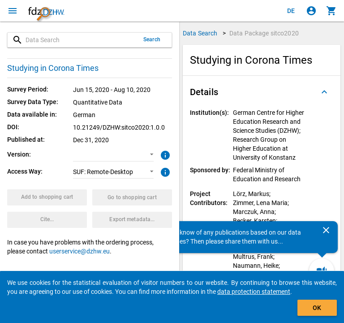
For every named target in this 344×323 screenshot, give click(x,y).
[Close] (326, 230)
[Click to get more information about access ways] (164, 171)
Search (151, 39)
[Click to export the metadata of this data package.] (132, 220)
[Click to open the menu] (13, 11)
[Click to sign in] (311, 11)
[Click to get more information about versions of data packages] (164, 154)
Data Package (264, 33)
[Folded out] (324, 92)
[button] (113, 155)
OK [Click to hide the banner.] (317, 307)
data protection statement (253, 291)
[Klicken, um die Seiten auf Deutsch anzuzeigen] (291, 11)
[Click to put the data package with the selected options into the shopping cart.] (47, 197)
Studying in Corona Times (53, 68)
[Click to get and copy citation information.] (47, 220)
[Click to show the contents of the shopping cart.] (331, 11)
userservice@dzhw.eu (79, 251)
